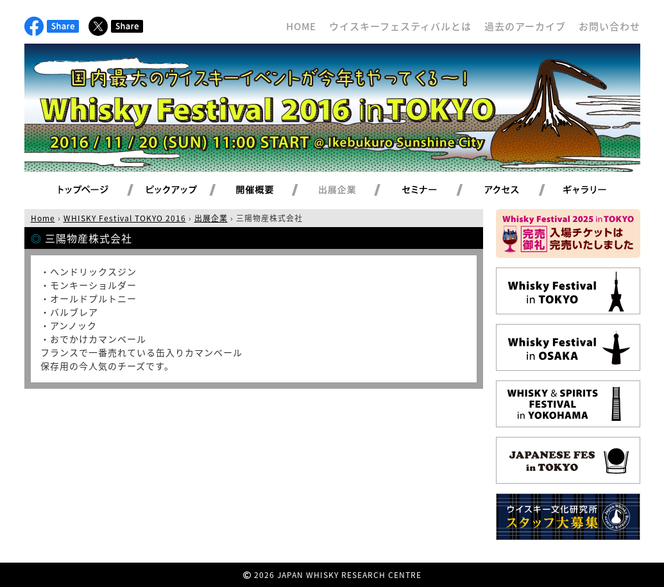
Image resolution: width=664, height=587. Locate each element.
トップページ (85, 190)
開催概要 (270, 190)
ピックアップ (187, 190)
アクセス (517, 190)
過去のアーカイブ (525, 26)
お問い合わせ (609, 26)
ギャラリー (599, 190)
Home (43, 218)
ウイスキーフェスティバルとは (400, 26)
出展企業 (352, 190)
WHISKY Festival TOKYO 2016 (125, 218)
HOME (301, 26)
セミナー (434, 190)
